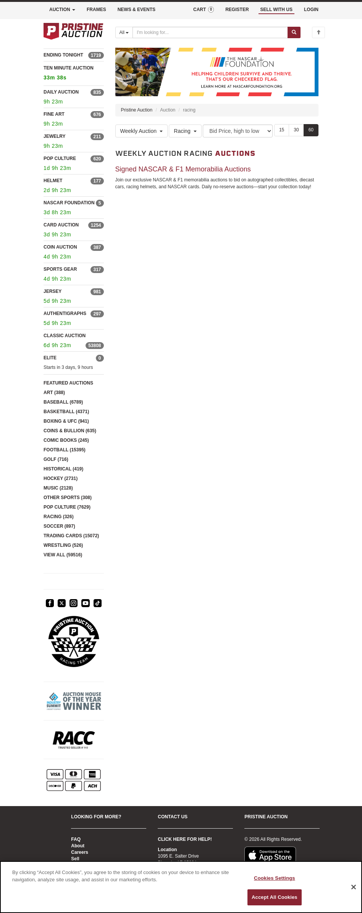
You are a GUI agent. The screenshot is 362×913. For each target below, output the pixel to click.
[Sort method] (238, 130)
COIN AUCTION (60, 247)
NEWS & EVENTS (136, 9)
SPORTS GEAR (60, 269)
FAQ (76, 839)
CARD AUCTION (61, 225)
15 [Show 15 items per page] (281, 130)
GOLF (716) (56, 459)
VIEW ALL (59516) (63, 554)
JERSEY (52, 291)
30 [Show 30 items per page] (296, 130)
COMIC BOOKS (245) (66, 440)
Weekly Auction (141, 131)
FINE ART (54, 114)
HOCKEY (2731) (61, 478)
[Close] (353, 887)
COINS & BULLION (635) (70, 430)
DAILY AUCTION (61, 92)
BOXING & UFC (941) (66, 421)
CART (203, 9)
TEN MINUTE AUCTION (74, 73)
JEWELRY (55, 136)
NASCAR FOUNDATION (69, 202)
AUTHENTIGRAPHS (65, 313)
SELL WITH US (276, 9)
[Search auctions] (210, 32)
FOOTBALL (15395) (65, 449)
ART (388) (54, 392)
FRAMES (96, 9)
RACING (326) (59, 516)
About (77, 845)
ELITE (50, 357)
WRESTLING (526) (63, 545)
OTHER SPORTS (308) (68, 497)
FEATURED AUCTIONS (68, 383)
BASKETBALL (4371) (66, 411)
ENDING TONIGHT (63, 55)
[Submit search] (294, 32)
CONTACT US (172, 816)
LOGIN (311, 9)
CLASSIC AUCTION (65, 335)
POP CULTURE (60, 158)
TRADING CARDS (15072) (71, 535)
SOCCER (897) (59, 526)
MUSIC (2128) (58, 488)
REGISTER (237, 9)
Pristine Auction (137, 110)
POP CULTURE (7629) (67, 507)
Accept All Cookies (274, 897)
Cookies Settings (274, 878)
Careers (79, 852)
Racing (185, 131)
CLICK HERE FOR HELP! (185, 839)
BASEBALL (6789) (63, 402)
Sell (75, 858)
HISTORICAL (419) (63, 469)
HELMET (53, 180)
